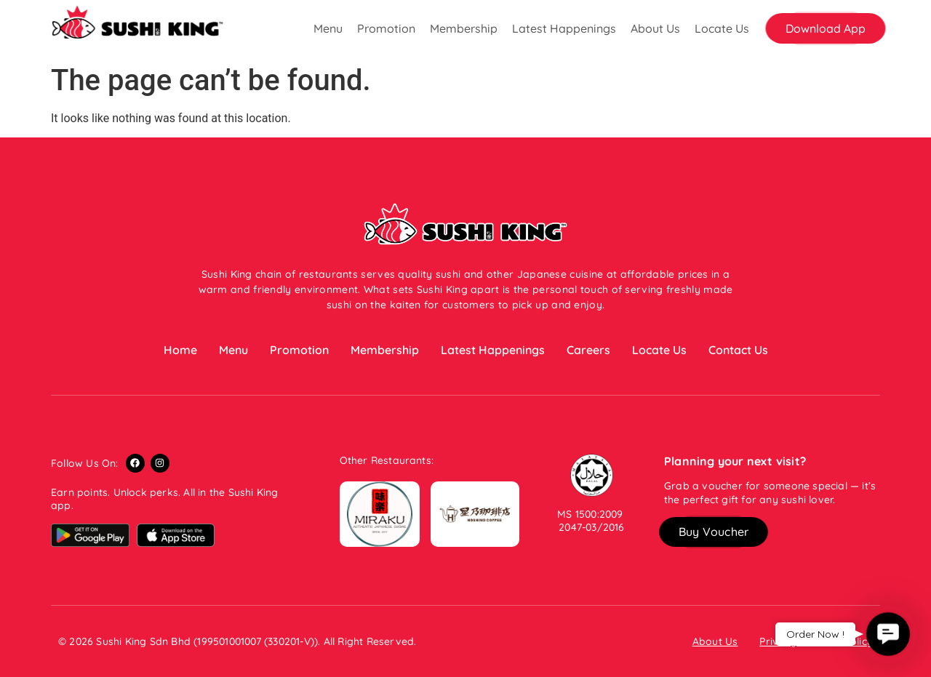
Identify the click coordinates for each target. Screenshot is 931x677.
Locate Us (722, 28)
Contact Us (738, 349)
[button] (825, 28)
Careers (588, 349)
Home (180, 349)
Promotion (386, 28)
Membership (464, 28)
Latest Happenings (564, 28)
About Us (655, 28)
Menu (328, 28)
